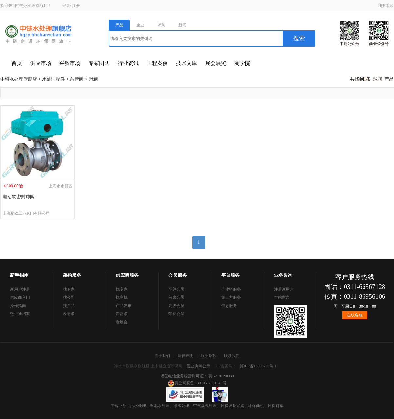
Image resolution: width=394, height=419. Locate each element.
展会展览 (215, 63)
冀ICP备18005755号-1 (258, 366)
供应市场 (40, 63)
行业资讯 (128, 63)
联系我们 (232, 355)
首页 (16, 63)
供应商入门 (20, 297)
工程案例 (157, 63)
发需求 (69, 314)
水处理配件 (53, 79)
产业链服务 (231, 289)
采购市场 (69, 63)
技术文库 (186, 63)
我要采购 (386, 5)
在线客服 (355, 315)
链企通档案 (20, 314)
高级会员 (176, 305)
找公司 (69, 297)
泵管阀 (77, 79)
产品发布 (123, 305)
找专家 (69, 289)
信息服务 (229, 305)
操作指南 (18, 305)
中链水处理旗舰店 (18, 79)
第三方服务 (231, 297)
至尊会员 (176, 289)
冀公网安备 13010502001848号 (197, 383)
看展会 (122, 322)
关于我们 (162, 355)
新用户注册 (20, 289)
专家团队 (99, 63)
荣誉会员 (176, 314)
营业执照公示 (198, 366)
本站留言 (282, 297)
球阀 (94, 79)
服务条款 (208, 355)
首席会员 (176, 297)
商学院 (242, 63)
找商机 (122, 297)
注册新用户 (284, 289)
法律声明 (185, 355)
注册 (76, 5)
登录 (66, 5)
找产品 (69, 305)
